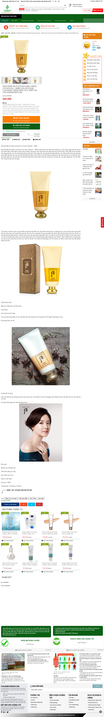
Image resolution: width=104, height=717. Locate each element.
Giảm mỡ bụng (56, 9)
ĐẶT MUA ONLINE (21, 119)
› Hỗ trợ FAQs (52, 707)
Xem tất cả (48, 650)
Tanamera (33, 9)
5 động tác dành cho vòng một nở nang (89, 654)
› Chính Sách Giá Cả (93, 702)
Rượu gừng (39, 9)
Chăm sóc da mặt (11, 498)
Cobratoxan (27, 9)
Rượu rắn (28, 10)
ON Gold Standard (47, 9)
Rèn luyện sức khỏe (60, 20)
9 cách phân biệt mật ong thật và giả (36, 660)
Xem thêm (92, 142)
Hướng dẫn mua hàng (27, 20)
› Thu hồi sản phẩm (54, 700)
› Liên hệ (32, 700)
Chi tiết (5, 139)
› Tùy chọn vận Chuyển (55, 705)
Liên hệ (72, 20)
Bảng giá (16, 139)
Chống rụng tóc (34, 10)
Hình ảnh (26, 139)
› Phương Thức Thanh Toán (94, 700)
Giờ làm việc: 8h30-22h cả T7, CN (10, 1)
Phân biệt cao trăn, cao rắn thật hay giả (11, 676)
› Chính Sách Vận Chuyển (94, 705)
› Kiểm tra (70, 702)
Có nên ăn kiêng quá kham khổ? (88, 664)
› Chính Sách (33, 704)
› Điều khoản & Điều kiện (36, 702)
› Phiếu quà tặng (53, 702)
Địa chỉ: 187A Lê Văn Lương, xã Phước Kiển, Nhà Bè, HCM (36, 1)
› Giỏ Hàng (71, 697)
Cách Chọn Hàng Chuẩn (44, 20)
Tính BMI (55, 676)
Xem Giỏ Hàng (11, 134)
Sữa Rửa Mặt (23, 498)
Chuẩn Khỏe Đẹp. (43, 715)
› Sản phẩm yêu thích (73, 700)
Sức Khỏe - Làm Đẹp (10, 33)
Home (2, 33)
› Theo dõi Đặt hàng (73, 704)
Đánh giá (37, 139)
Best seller (14, 20)
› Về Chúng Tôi (34, 697)
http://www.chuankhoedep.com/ (66, 715)
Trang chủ (5, 20)
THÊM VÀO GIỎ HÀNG (21, 126)
